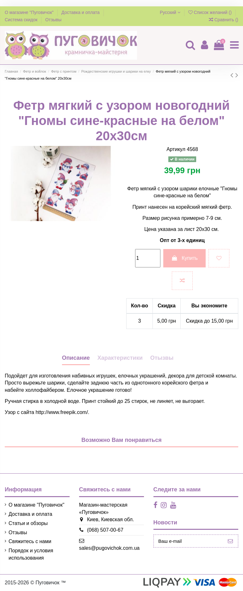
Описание (76, 358)
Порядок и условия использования (31, 554)
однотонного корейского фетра (167, 382)
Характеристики (120, 358)
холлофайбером (44, 390)
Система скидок (22, 19)
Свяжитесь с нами (30, 541)
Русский (170, 12)
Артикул (175, 149)
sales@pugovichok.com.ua (107, 548)
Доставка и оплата (81, 12)
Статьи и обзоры (28, 523)
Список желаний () (210, 12)
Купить (184, 258)
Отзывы (53, 19)
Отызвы (162, 358)
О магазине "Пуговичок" (30, 12)
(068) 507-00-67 (103, 530)
